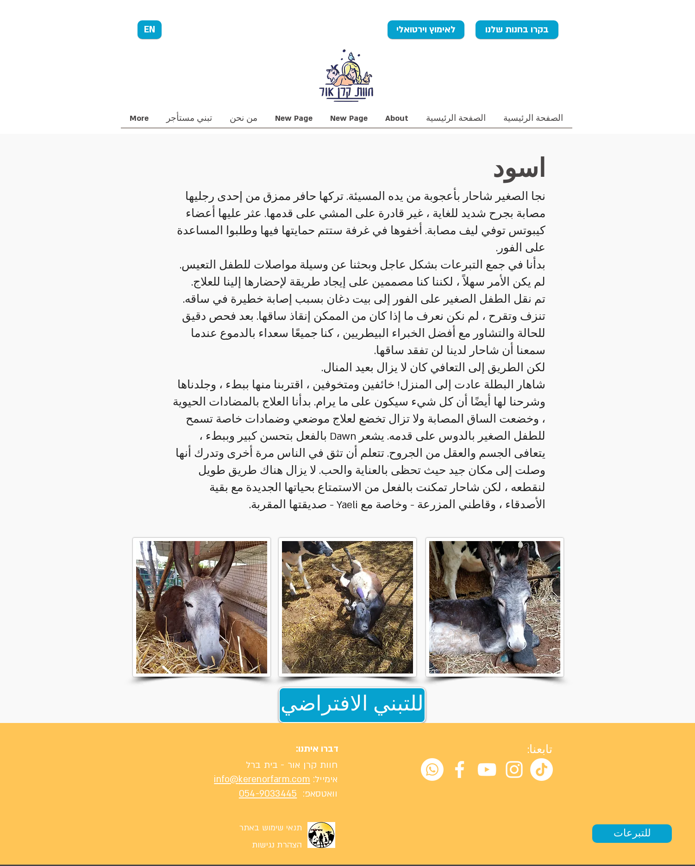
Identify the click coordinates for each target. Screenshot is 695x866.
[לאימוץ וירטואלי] (426, 29)
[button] (243, 121)
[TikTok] (541, 769)
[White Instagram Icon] (514, 769)
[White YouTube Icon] (487, 769)
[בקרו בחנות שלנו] (517, 29)
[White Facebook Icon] (459, 769)
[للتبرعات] (632, 833)
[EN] (150, 29)
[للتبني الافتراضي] (352, 705)
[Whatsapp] (432, 769)
